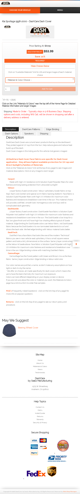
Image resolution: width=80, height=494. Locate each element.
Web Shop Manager (70, 491)
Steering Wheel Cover (28, 328)
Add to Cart (47, 89)
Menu (60, 10)
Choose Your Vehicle (20, 10)
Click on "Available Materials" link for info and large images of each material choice (40, 73)
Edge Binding (52, 129)
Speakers (29, 133)
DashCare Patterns (31, 129)
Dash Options (11, 133)
